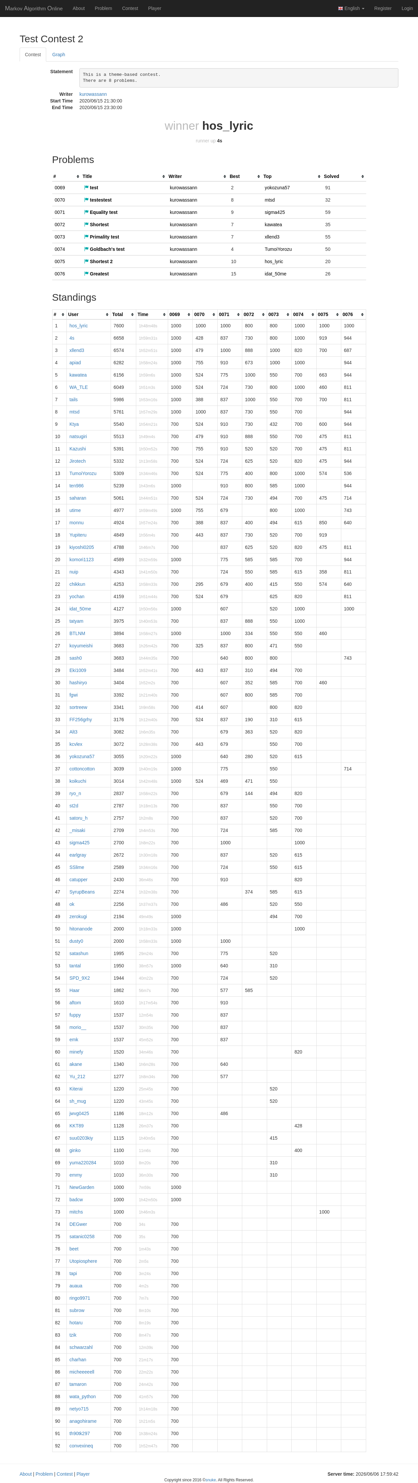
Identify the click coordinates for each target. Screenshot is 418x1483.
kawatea (273, 224)
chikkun (77, 584)
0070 (60, 200)
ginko (74, 1150)
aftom (75, 1002)
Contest (130, 8)
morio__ (77, 1027)
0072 (60, 224)
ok (71, 904)
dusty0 (76, 941)
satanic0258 (82, 1236)
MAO (34, 8)
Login (407, 8)
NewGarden (81, 1187)
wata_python (82, 1396)
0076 (60, 273)
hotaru (76, 1322)
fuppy (75, 1015)
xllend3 (272, 237)
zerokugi (78, 916)
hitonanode (80, 928)
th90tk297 (79, 1433)
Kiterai (76, 1088)
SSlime (76, 867)
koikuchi (77, 781)
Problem (103, 8)
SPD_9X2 (79, 978)
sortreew (78, 707)
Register (383, 8)
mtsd (270, 200)
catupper (78, 879)
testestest (98, 200)
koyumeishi (81, 645)
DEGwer (78, 1224)
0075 (60, 261)
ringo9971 (79, 1298)
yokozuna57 (277, 187)
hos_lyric (274, 261)
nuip (73, 572)
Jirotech (77, 461)
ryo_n (75, 793)
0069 (60, 187)
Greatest (96, 273)
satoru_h (78, 818)
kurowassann (93, 94)
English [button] (351, 8)
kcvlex (75, 744)
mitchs (76, 1212)
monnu (76, 522)
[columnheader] (66, 176)
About (79, 8)
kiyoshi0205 (81, 547)
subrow (76, 1310)
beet (73, 1248)
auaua (75, 1285)
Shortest (96, 224)
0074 (60, 249)
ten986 (76, 485)
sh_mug (77, 1101)
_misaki (77, 830)
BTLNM (77, 633)
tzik (72, 1335)
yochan (76, 596)
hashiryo (78, 682)
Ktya (74, 424)
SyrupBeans (82, 892)
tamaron (77, 1384)
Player (154, 8)
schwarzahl (81, 1347)
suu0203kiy (81, 1138)
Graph (58, 54)
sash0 (75, 658)
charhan (77, 1359)
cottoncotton (82, 768)
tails (73, 399)
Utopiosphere (83, 1261)
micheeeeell (81, 1372)
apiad (75, 362)
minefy (76, 1052)
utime (75, 510)
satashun (78, 953)
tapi (73, 1273)
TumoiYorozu (278, 249)
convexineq (81, 1445)
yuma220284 (82, 1162)
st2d (73, 805)
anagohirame (83, 1421)
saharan (77, 498)
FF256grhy (80, 719)
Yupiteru (77, 535)
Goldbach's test (104, 249)
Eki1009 (77, 670)
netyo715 (79, 1408)
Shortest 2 (98, 261)
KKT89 (76, 1125)
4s (71, 338)
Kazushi (77, 448)
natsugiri (78, 436)
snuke (210, 1480)
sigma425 (275, 212)
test (91, 187)
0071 (60, 212)
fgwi (73, 695)
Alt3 (73, 732)
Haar (74, 990)
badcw (76, 1199)
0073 (60, 237)
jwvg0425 (79, 1113)
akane (75, 1064)
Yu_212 (77, 1076)
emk (73, 1039)
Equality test (101, 212)
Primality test (101, 237)
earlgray (77, 855)
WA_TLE (78, 387)
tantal (75, 965)
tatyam (76, 621)
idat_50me (275, 273)
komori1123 (81, 559)
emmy (75, 1175)
